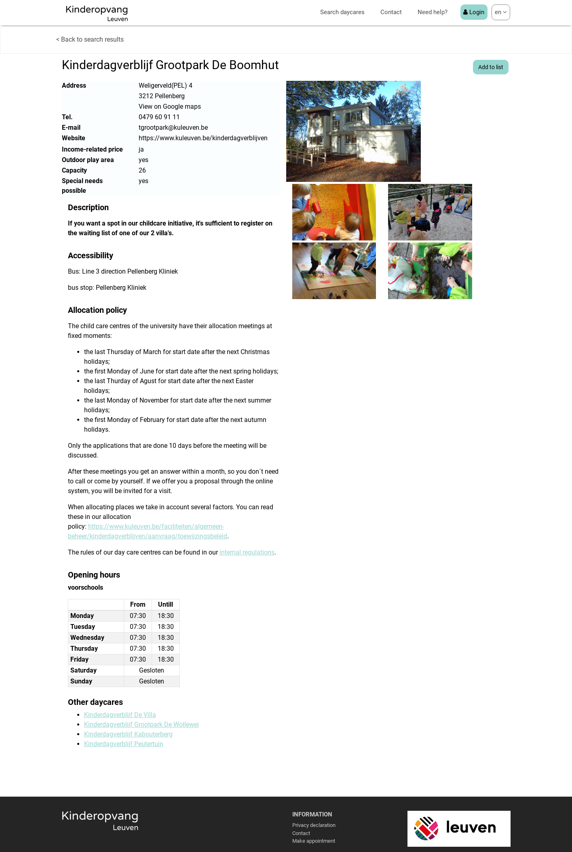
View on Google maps (170, 106)
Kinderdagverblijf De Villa (120, 715)
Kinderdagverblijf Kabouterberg (128, 734)
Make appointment (313, 841)
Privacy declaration (314, 825)
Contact (391, 12)
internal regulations (247, 552)
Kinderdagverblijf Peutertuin (123, 744)
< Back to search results (90, 39)
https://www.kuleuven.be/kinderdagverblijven (203, 138)
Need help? (432, 12)
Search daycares (342, 12)
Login (473, 12)
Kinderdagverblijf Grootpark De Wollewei (141, 724)
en (501, 12)
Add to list (490, 67)
